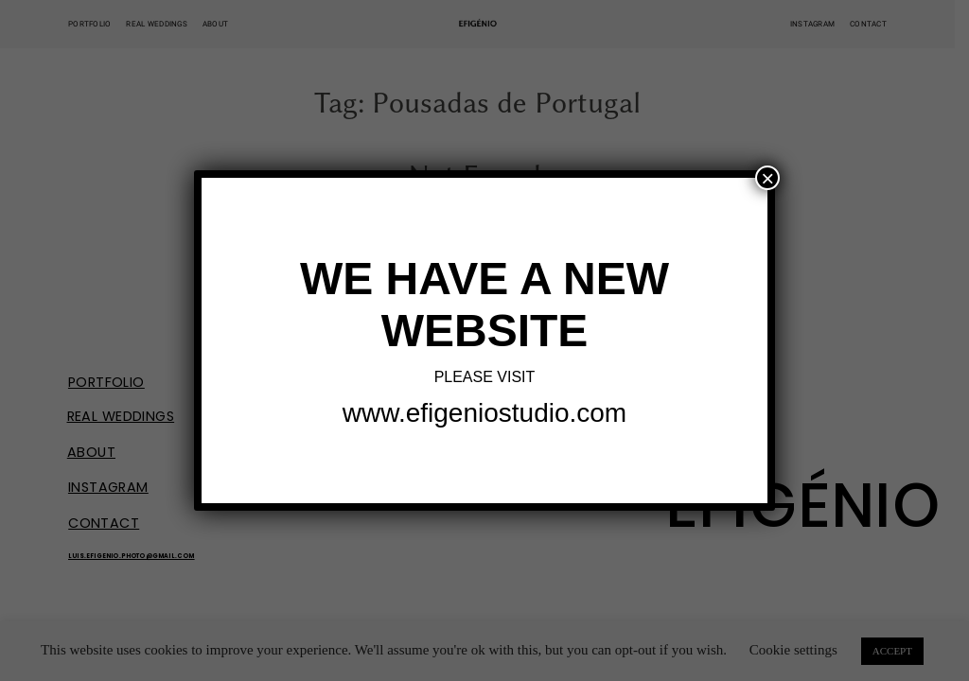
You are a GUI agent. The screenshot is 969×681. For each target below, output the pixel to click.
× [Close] (767, 178)
